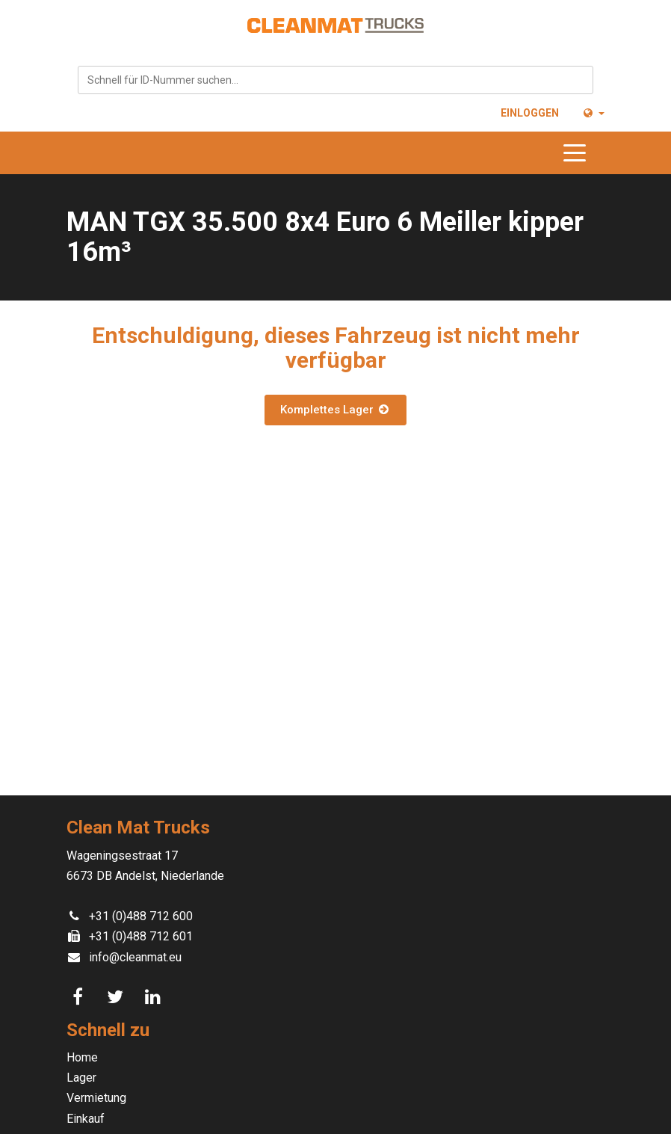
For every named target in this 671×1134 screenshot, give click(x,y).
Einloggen (530, 113)
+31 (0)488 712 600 (141, 916)
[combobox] (335, 80)
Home (82, 1057)
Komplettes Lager (335, 409)
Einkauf (86, 1119)
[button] (593, 113)
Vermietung (96, 1098)
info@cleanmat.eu (135, 957)
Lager (81, 1077)
